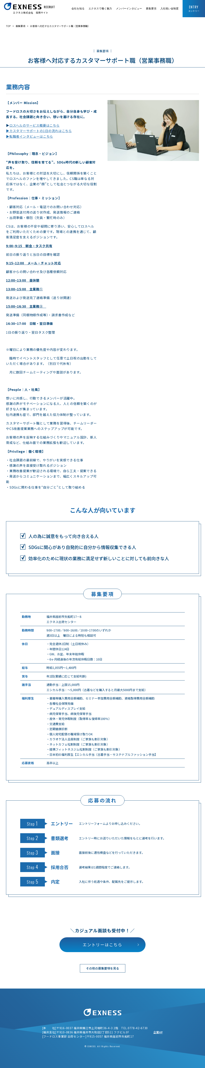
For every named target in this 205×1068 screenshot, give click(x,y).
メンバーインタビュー (129, 8)
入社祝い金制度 (169, 8)
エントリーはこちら (102, 945)
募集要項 (151, 8)
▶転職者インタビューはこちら (29, 136)
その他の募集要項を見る (102, 968)
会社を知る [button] (77, 8)
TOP (8, 26)
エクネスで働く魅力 (100, 8)
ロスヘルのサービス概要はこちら (34, 125)
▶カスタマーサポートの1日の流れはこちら (39, 130)
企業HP (158, 1032)
